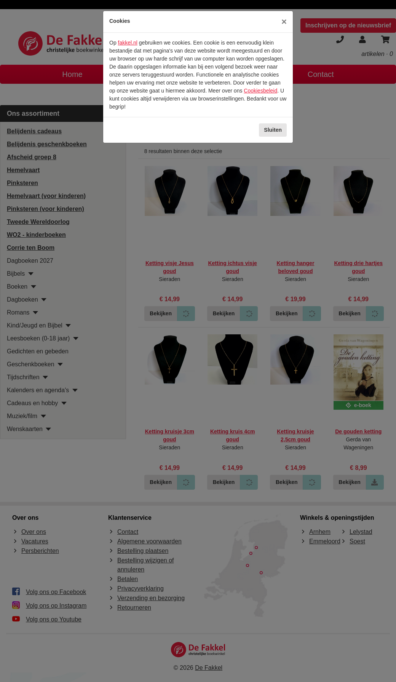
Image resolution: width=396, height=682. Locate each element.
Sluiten (273, 130)
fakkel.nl (127, 43)
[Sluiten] (284, 21)
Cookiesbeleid (260, 91)
